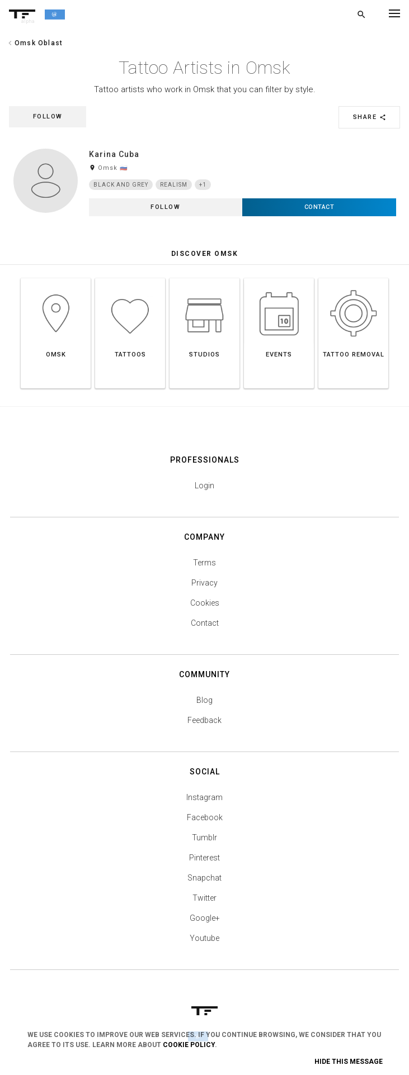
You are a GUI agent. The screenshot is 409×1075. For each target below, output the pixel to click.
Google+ (205, 918)
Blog (204, 700)
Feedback (204, 720)
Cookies (204, 602)
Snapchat (204, 877)
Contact (205, 623)
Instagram (204, 797)
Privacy (204, 582)
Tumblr (204, 837)
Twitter (204, 897)
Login (204, 485)
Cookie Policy (189, 1045)
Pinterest (204, 857)
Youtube (204, 938)
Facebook (205, 817)
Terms (204, 562)
